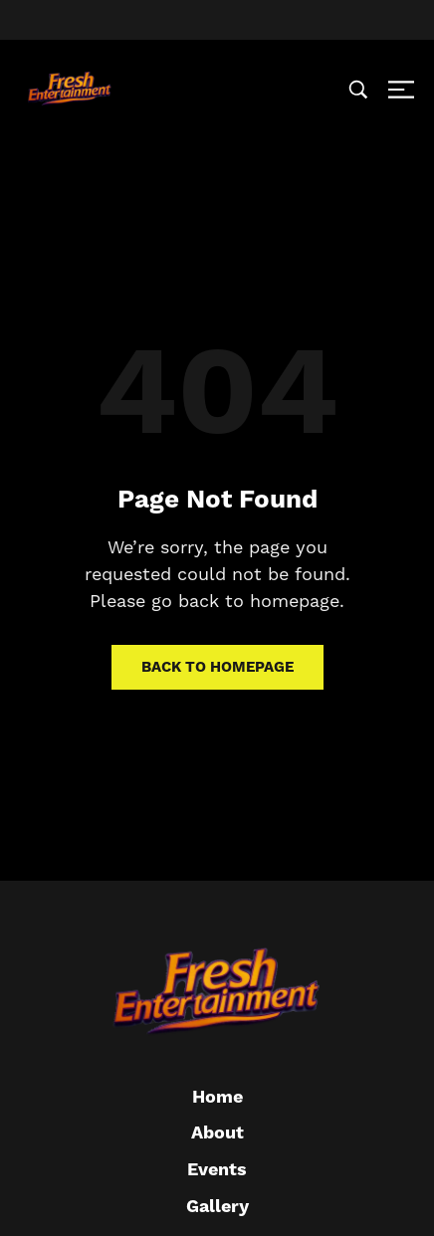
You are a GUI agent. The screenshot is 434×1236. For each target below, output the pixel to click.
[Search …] (358, 89)
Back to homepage (217, 667)
